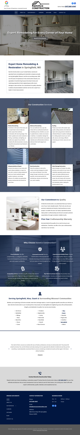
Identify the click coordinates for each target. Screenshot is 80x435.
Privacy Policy (44, 430)
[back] (9, 349)
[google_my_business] (75, 3)
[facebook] (73, 3)
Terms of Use (39, 430)
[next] (71, 349)
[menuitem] (16, 12)
